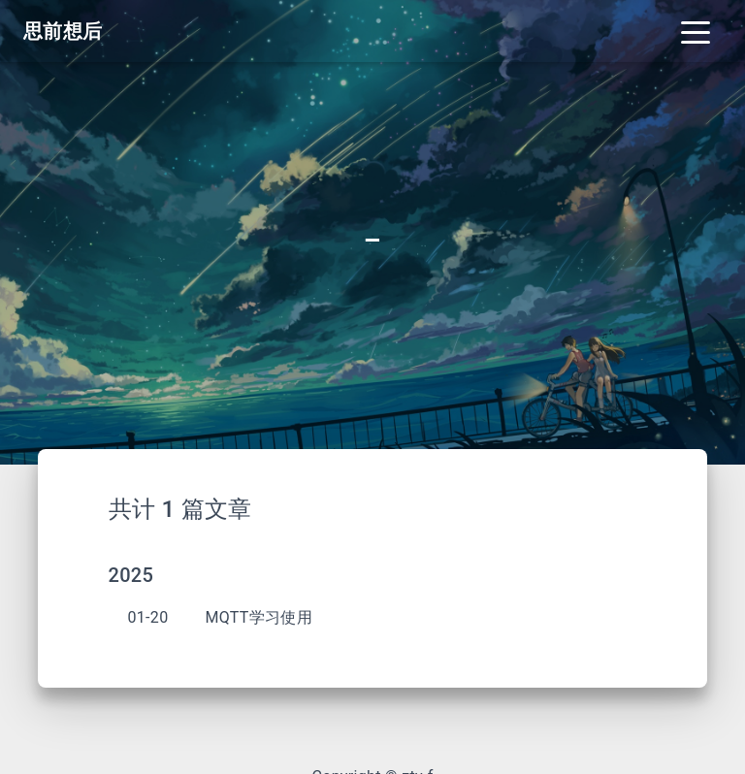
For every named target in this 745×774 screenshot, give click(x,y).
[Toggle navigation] (695, 31)
